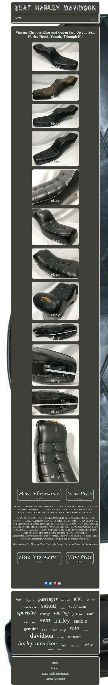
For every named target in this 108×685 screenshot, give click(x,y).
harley (62, 620)
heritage (45, 614)
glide (79, 599)
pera (85, 630)
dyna (30, 599)
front (19, 600)
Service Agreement (55, 678)
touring (61, 613)
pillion (77, 614)
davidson (42, 635)
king (44, 630)
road (90, 614)
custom (62, 608)
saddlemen (77, 606)
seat (45, 620)
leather (87, 645)
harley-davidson (37, 643)
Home (55, 662)
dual (25, 622)
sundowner (31, 607)
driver (50, 650)
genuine (31, 628)
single (63, 645)
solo (74, 628)
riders (59, 649)
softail (48, 606)
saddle (80, 621)
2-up (63, 629)
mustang (74, 637)
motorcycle (74, 646)
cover (91, 600)
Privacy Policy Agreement (55, 673)
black (65, 599)
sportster (26, 613)
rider (54, 629)
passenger (48, 599)
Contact (55, 667)
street (60, 637)
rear (34, 622)
